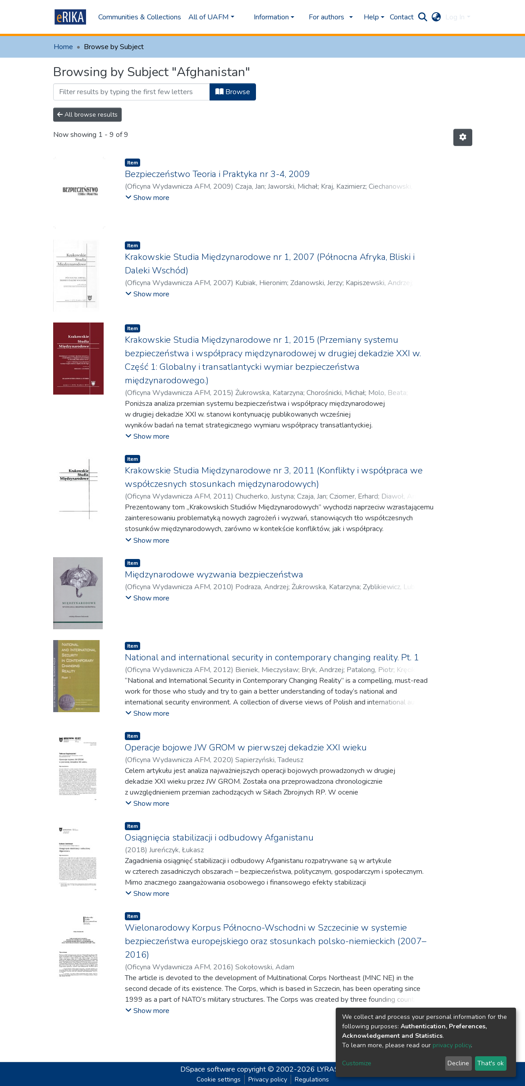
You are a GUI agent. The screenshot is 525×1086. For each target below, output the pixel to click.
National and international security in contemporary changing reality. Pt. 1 (272, 657)
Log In (455, 17)
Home (63, 47)
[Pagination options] (462, 137)
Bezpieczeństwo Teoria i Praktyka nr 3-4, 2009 (217, 174)
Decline (458, 1063)
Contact (402, 17)
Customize (356, 1063)
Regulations (312, 1079)
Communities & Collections (139, 17)
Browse (232, 92)
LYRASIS (331, 1069)
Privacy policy (267, 1079)
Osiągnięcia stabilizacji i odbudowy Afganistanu (219, 838)
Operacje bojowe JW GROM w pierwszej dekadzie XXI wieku (246, 747)
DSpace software (207, 1069)
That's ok (490, 1063)
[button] (436, 17)
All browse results (87, 114)
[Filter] (131, 91)
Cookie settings (218, 1079)
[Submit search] (422, 17)
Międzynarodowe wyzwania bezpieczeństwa (214, 574)
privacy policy (452, 1045)
